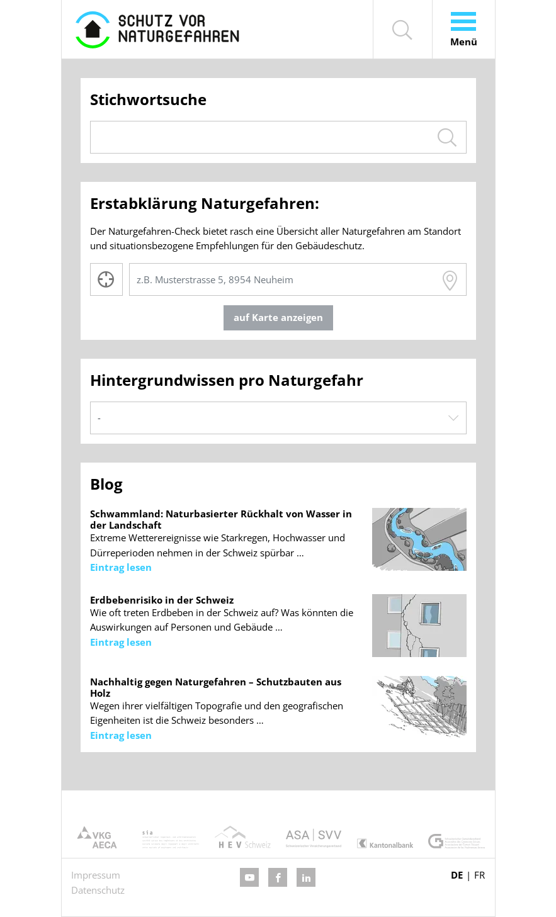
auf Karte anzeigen (278, 317)
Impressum (95, 875)
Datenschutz (98, 890)
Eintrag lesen (121, 567)
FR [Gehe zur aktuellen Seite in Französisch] (479, 875)
